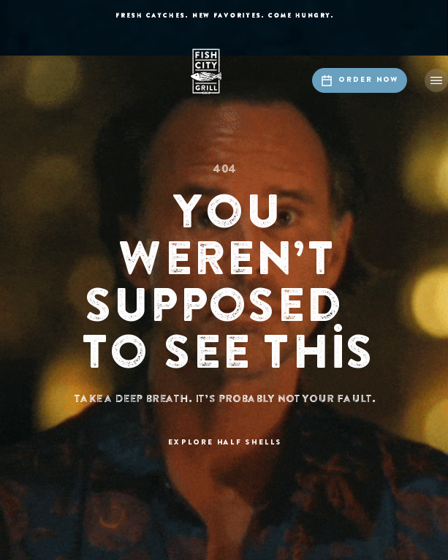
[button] (436, 80)
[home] (224, 71)
